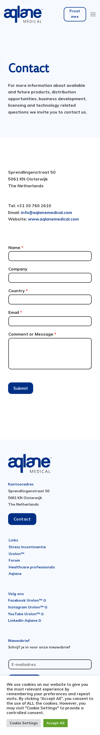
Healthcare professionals (32, 567)
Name (15, 247)
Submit (20, 388)
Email (15, 312)
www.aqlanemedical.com (53, 219)
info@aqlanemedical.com (46, 212)
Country (18, 290)
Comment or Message (32, 334)
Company (17, 269)
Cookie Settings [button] (24, 723)
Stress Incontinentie (27, 547)
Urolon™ (16, 553)
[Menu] (93, 14)
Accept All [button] (55, 723)
